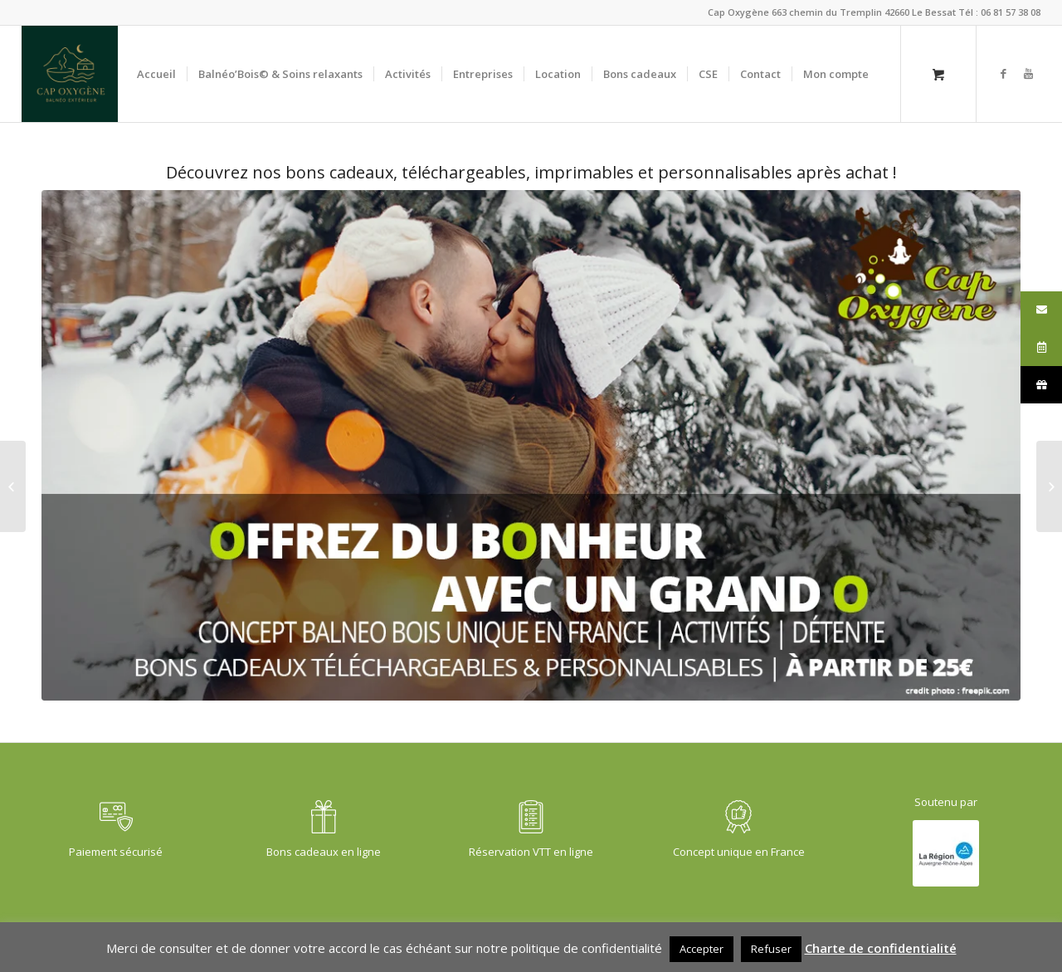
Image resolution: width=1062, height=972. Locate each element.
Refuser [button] (771, 948)
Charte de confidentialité (881, 948)
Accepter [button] (701, 948)
